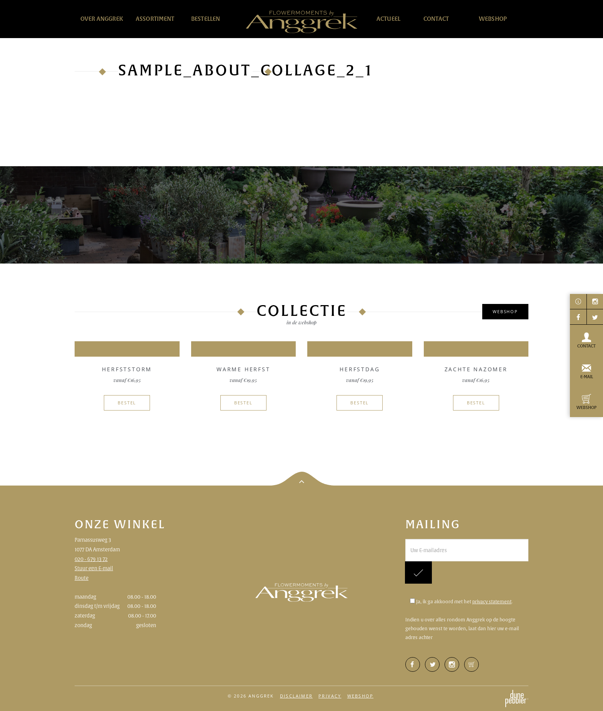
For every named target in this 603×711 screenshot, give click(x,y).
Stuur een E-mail (94, 568)
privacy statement (491, 601)
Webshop (493, 19)
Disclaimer (296, 696)
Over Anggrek (101, 19)
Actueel (388, 19)
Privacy (329, 696)
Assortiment (155, 19)
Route (81, 577)
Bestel (127, 403)
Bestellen (205, 19)
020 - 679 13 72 (91, 559)
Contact (436, 19)
